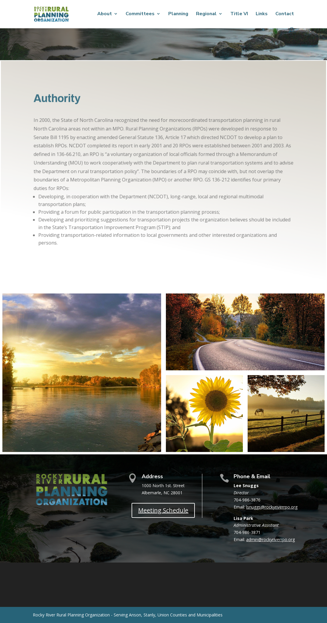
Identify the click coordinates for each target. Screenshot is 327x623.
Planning (178, 14)
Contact (284, 14)
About (104, 14)
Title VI (239, 14)
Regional (206, 14)
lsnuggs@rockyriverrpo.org (271, 507)
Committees (140, 14)
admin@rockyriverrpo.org (270, 539)
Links (262, 14)
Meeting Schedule (163, 510)
